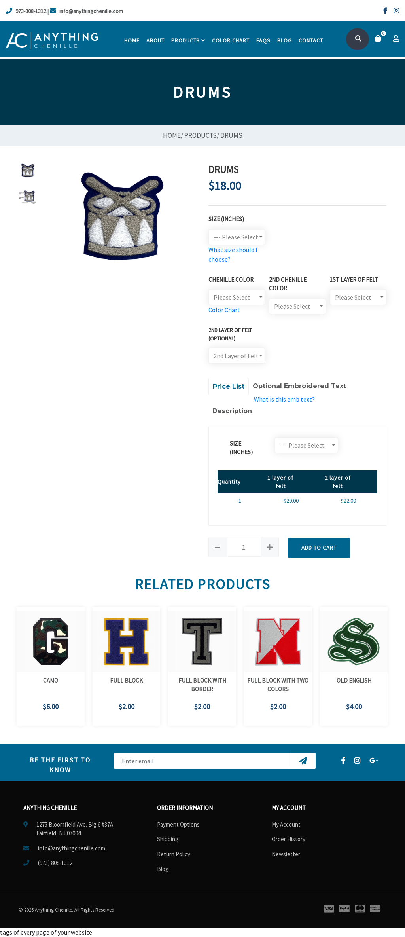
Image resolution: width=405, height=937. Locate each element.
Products (188, 40)
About (155, 40)
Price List (228, 386)
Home (132, 40)
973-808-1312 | (27, 11)
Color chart (231, 40)
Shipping (167, 839)
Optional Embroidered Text (299, 386)
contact (311, 40)
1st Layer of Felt (354, 279)
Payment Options (178, 824)
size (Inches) (241, 448)
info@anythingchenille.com (86, 11)
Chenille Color (231, 279)
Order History (288, 839)
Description (232, 411)
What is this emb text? (284, 399)
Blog (284, 40)
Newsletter (286, 854)
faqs (263, 40)
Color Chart (224, 310)
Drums (231, 135)
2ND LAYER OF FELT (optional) (230, 334)
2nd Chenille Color (288, 284)
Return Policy (173, 854)
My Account (286, 824)
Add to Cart (319, 547)
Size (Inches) (226, 219)
